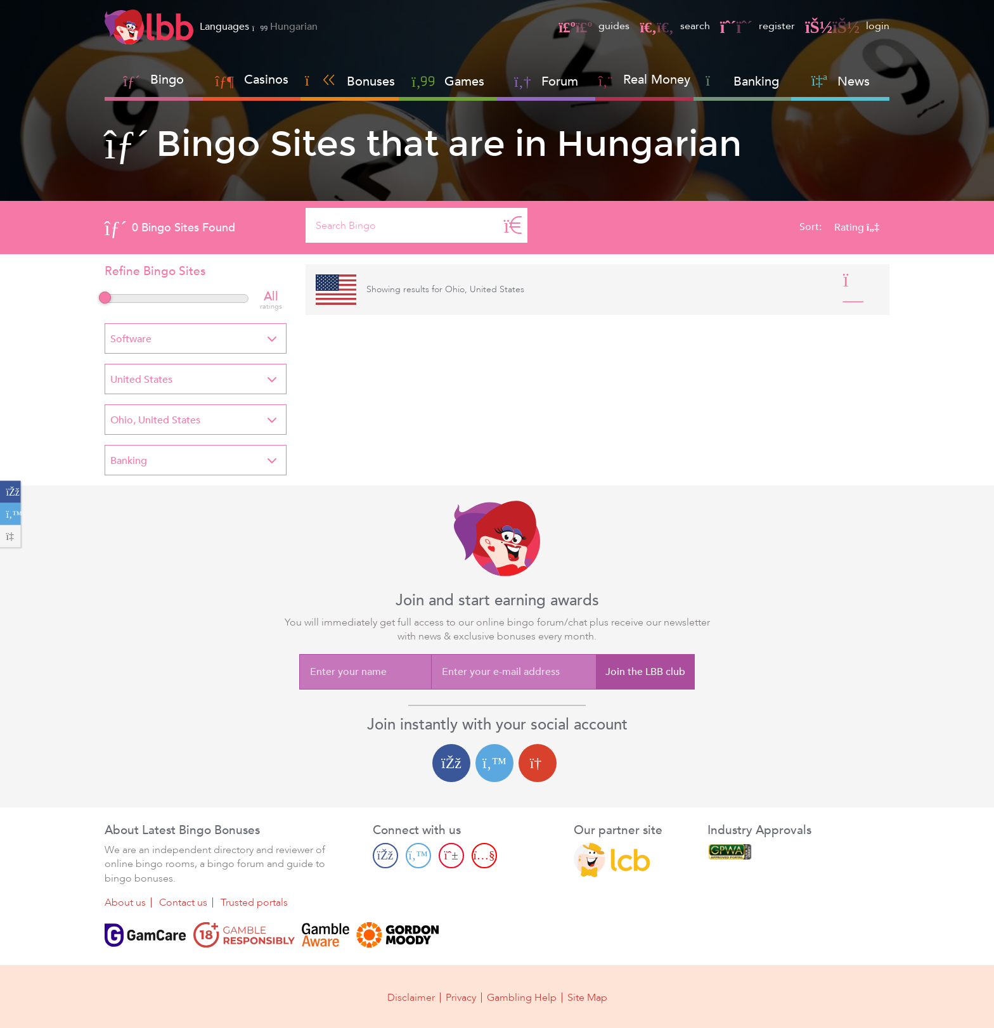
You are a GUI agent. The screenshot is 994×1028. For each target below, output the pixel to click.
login (847, 26)
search (674, 26)
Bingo (167, 79)
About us (125, 902)
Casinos (266, 79)
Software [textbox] (131, 339)
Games (447, 81)
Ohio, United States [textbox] (155, 420)
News (840, 81)
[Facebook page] (385, 855)
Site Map (587, 998)
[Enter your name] (365, 672)
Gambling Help (522, 998)
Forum (546, 81)
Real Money (656, 79)
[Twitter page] (418, 855)
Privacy (461, 998)
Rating (856, 228)
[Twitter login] (494, 763)
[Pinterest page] (451, 855)
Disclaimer (411, 998)
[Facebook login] (451, 763)
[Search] (512, 225)
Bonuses (350, 81)
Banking (742, 81)
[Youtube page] (484, 855)
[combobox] (196, 338)
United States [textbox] (141, 380)
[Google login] (538, 763)
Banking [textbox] (128, 461)
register (757, 26)
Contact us (183, 902)
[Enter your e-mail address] (513, 672)
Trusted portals (254, 902)
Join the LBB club (645, 672)
